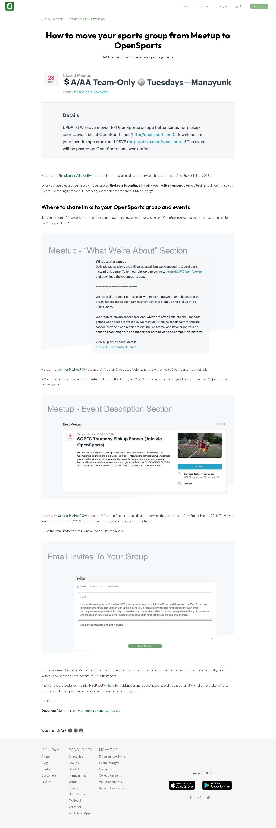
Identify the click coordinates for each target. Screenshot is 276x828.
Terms (72, 782)
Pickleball (74, 800)
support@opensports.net (102, 710)
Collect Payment (110, 775)
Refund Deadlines (111, 788)
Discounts (106, 769)
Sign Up (239, 6)
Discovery (259, 6)
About (45, 756)
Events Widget (109, 763)
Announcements (110, 782)
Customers (204, 6)
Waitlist (73, 769)
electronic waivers (112, 756)
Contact (47, 769)
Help (186, 6)
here (111, 685)
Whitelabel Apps (79, 813)
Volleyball (75, 807)
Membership (77, 775)
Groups (73, 763)
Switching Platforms (87, 19)
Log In (223, 6)
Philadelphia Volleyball (73, 175)
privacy (73, 788)
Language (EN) (199, 773)
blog (44, 763)
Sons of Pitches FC (71, 369)
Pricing (46, 782)
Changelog (75, 756)
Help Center (52, 19)
